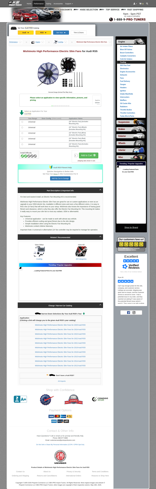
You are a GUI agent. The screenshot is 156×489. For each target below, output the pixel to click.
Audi (25, 33)
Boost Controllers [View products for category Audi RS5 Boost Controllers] (127, 53)
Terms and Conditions (100, 472)
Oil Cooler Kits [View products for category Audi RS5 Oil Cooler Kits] (125, 103)
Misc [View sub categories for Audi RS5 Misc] (120, 157)
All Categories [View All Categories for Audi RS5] (81, 259)
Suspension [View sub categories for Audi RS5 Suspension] (124, 122)
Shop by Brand (131, 227)
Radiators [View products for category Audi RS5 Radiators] (123, 107)
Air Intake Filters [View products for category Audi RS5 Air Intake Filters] (126, 46)
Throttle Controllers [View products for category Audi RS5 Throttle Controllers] (127, 113)
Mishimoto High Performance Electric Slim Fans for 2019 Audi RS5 (60, 348)
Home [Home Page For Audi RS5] (29, 4)
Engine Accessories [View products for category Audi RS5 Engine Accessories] (127, 72)
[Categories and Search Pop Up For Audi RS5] (147, 4)
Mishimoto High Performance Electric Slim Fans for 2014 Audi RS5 (60, 361)
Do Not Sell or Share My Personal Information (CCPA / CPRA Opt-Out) (60, 444)
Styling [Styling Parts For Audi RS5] (48, 4)
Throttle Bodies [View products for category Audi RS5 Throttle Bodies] (126, 110)
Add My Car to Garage (60, 178)
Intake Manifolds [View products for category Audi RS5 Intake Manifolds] (126, 94)
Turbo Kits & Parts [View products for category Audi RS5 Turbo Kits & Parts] (127, 116)
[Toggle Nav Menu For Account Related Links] (135, 4)
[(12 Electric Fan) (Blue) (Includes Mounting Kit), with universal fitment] (22, 133)
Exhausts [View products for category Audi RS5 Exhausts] (123, 75)
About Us (47, 472)
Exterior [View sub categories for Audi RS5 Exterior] (122, 136)
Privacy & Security (74, 472)
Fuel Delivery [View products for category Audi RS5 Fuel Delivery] (125, 81)
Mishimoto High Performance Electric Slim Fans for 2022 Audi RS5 (60, 338)
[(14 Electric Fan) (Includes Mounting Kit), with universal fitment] (22, 144)
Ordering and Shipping (20, 476)
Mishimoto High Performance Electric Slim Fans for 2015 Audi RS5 (60, 357)
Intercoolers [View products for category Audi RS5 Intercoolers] (124, 97)
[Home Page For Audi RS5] (15, 3)
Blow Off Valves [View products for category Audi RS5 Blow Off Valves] (126, 49)
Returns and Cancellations (47, 476)
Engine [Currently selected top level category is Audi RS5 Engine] (121, 41)
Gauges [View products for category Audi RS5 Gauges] (123, 84)
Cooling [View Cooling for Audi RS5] (39, 259)
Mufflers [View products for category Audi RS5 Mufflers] (123, 100)
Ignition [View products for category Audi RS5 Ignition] (123, 91)
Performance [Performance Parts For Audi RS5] (39, 4)
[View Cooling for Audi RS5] (39, 251)
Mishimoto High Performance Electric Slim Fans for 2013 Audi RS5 (60, 366)
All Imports (62, 381)
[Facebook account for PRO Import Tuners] (128, 312)
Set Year (61, 33)
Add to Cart (88, 155)
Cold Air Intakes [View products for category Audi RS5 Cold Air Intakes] (126, 59)
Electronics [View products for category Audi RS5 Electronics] (124, 69)
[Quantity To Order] (76, 155)
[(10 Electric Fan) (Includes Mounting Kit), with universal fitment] (22, 122)
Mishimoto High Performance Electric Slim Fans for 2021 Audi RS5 (60, 343)
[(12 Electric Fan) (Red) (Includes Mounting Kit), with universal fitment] (22, 139)
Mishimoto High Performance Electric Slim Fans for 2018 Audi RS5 (60, 352)
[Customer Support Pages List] (69, 4)
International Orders (73, 476)
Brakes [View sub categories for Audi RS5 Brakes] (121, 129)
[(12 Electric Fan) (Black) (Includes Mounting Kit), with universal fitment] (22, 127)
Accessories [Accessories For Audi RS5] (58, 4)
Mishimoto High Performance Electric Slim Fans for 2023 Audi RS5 (60, 334)
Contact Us (20, 472)
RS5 (43, 33)
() (141, 4)
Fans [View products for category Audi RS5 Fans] (122, 78)
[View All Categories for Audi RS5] (81, 251)
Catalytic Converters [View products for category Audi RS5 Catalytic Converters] (128, 56)
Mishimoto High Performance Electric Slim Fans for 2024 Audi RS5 (60, 329)
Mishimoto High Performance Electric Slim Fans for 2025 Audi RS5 (60, 325)
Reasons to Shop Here (100, 476)
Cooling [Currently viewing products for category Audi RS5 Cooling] (123, 62)
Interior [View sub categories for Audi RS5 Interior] (121, 150)
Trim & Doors (79, 33)
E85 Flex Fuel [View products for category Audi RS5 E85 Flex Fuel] (125, 65)
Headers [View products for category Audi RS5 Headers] (123, 88)
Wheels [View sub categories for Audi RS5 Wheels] (121, 143)
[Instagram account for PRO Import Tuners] (133, 312)
